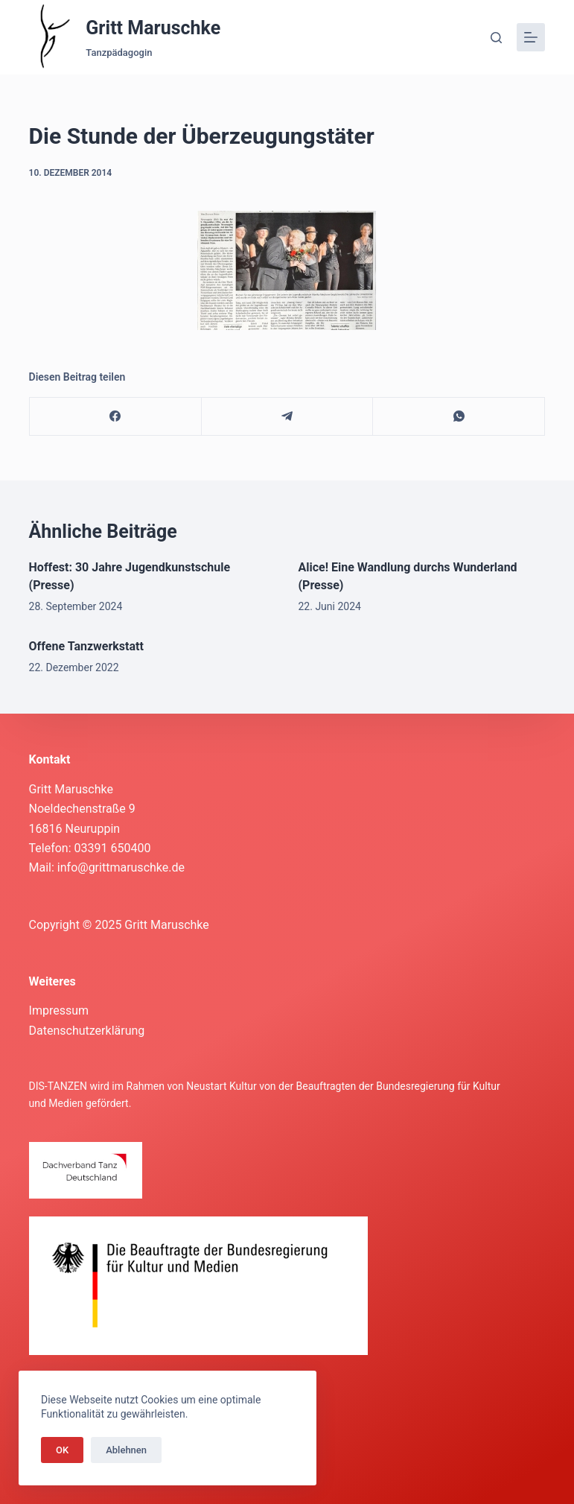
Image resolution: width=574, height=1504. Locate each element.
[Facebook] (116, 417)
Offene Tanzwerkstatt (86, 646)
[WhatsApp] (459, 417)
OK (62, 1450)
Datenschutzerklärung (87, 1031)
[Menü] (531, 37)
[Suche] (496, 37)
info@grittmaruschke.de (121, 867)
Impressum (59, 1010)
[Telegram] (288, 417)
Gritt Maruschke (153, 28)
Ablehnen (126, 1450)
